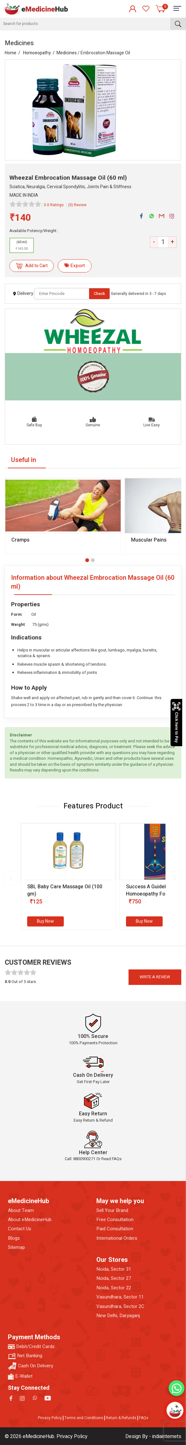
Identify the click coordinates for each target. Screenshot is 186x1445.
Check (99, 294)
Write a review (155, 977)
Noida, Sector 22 (113, 1288)
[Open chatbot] (175, 1410)
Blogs (14, 1238)
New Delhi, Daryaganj (118, 1315)
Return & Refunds (121, 1418)
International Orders (116, 1238)
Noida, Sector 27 (113, 1278)
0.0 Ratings (54, 205)
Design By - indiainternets (153, 1436)
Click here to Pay (176, 722)
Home (10, 53)
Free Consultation (115, 1219)
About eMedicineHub (29, 1219)
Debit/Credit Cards (31, 1346)
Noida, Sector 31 (113, 1269)
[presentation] (11, 878)
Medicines (67, 53)
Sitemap (16, 1247)
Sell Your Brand (112, 1210)
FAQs (143, 1418)
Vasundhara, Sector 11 (120, 1297)
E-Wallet (20, 1376)
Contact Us (19, 1229)
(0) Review (77, 205)
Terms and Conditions (83, 1418)
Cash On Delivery (30, 1366)
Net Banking (25, 1355)
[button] (87, 560)
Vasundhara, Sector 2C (120, 1306)
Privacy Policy (50, 1418)
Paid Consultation (114, 1229)
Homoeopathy (37, 53)
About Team (21, 1210)
